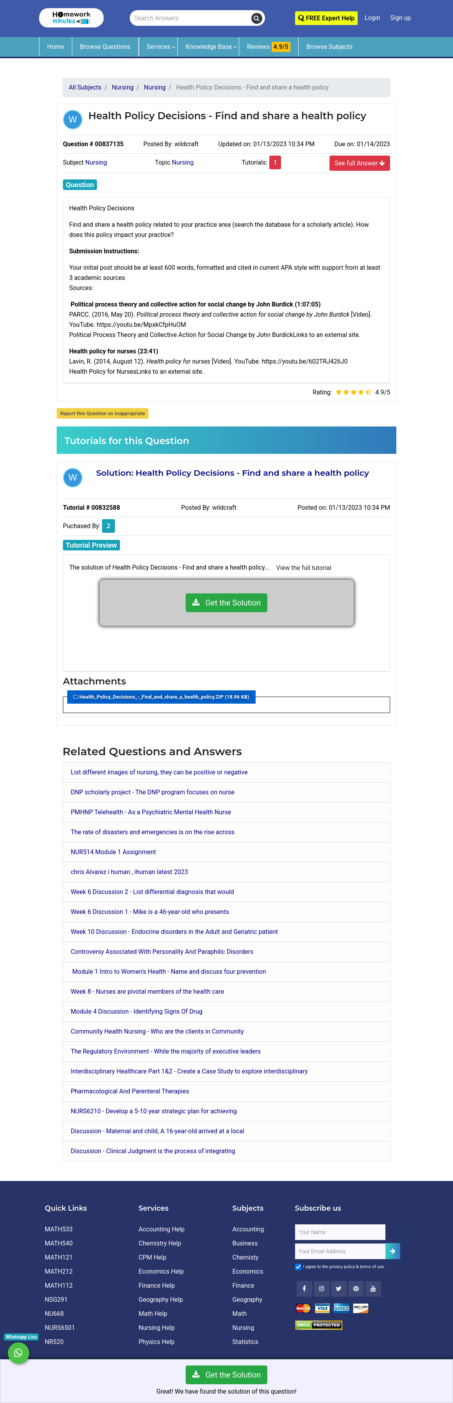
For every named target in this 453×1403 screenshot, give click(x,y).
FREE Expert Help (326, 18)
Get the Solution (226, 603)
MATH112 (59, 1285)
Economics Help (161, 1271)
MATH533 (59, 1229)
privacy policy (342, 1266)
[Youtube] (356, 1289)
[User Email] (340, 1251)
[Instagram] (321, 1289)
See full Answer (360, 163)
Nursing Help (157, 1327)
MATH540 (59, 1243)
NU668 (54, 1313)
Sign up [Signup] (400, 18)
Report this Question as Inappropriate (102, 413)
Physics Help (157, 1342)
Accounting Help (162, 1229)
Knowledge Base (209, 46)
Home (55, 46)
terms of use (372, 1266)
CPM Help (153, 1257)
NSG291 (56, 1299)
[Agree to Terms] (298, 1267)
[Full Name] (340, 1232)
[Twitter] (339, 1289)
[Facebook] (304, 1289)
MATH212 (59, 1271)
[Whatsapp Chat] (18, 1353)
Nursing (96, 162)
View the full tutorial (303, 568)
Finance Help (157, 1285)
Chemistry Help (160, 1243)
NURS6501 (60, 1327)
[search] (257, 18)
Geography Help (161, 1299)
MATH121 (59, 1257)
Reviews (268, 47)
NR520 (54, 1342)
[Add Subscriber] (392, 1251)
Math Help (153, 1313)
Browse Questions (105, 46)
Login (372, 18)
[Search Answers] (190, 18)
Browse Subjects (329, 46)
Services (158, 46)
